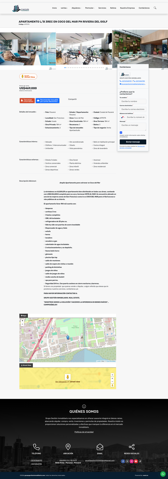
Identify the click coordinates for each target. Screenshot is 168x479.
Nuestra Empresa (127, 8)
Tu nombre (124, 97)
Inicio (54, 8)
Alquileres (76, 8)
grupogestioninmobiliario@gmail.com (134, 84)
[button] (66, 67)
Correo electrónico (126, 105)
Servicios (102, 8)
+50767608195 (127, 81)
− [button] (22, 324)
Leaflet (99, 361)
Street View (28, 76)
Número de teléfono (127, 113)
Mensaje (123, 121)
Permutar (89, 8)
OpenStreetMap (111, 361)
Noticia (113, 8)
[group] (28, 49)
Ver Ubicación (61, 382)
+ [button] (22, 321)
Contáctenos (144, 8)
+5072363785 (140, 81)
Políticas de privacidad (84, 432)
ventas (63, 8)
